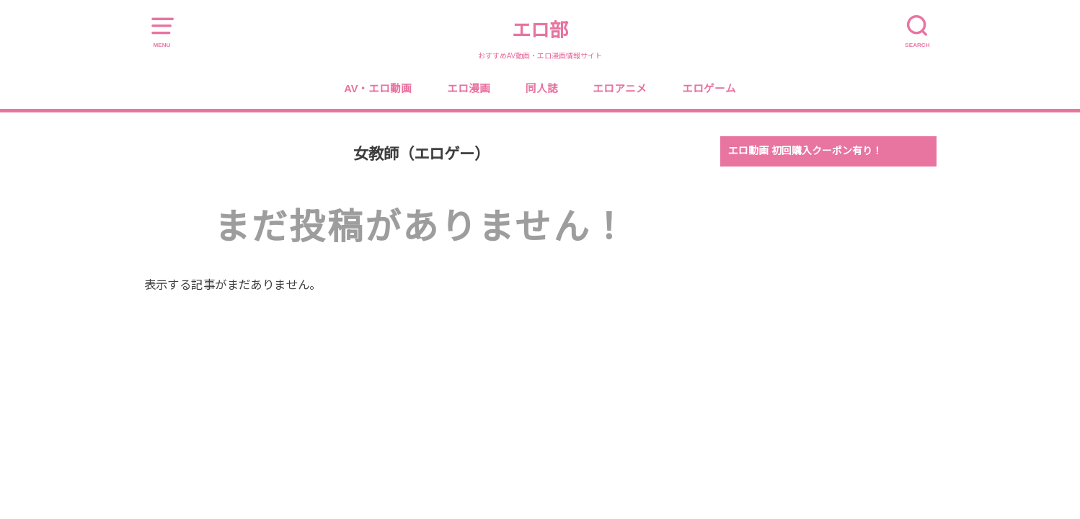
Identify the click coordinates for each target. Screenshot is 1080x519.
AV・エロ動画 (378, 88)
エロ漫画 (468, 88)
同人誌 (542, 88)
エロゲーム (709, 88)
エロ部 (540, 30)
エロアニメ (620, 88)
